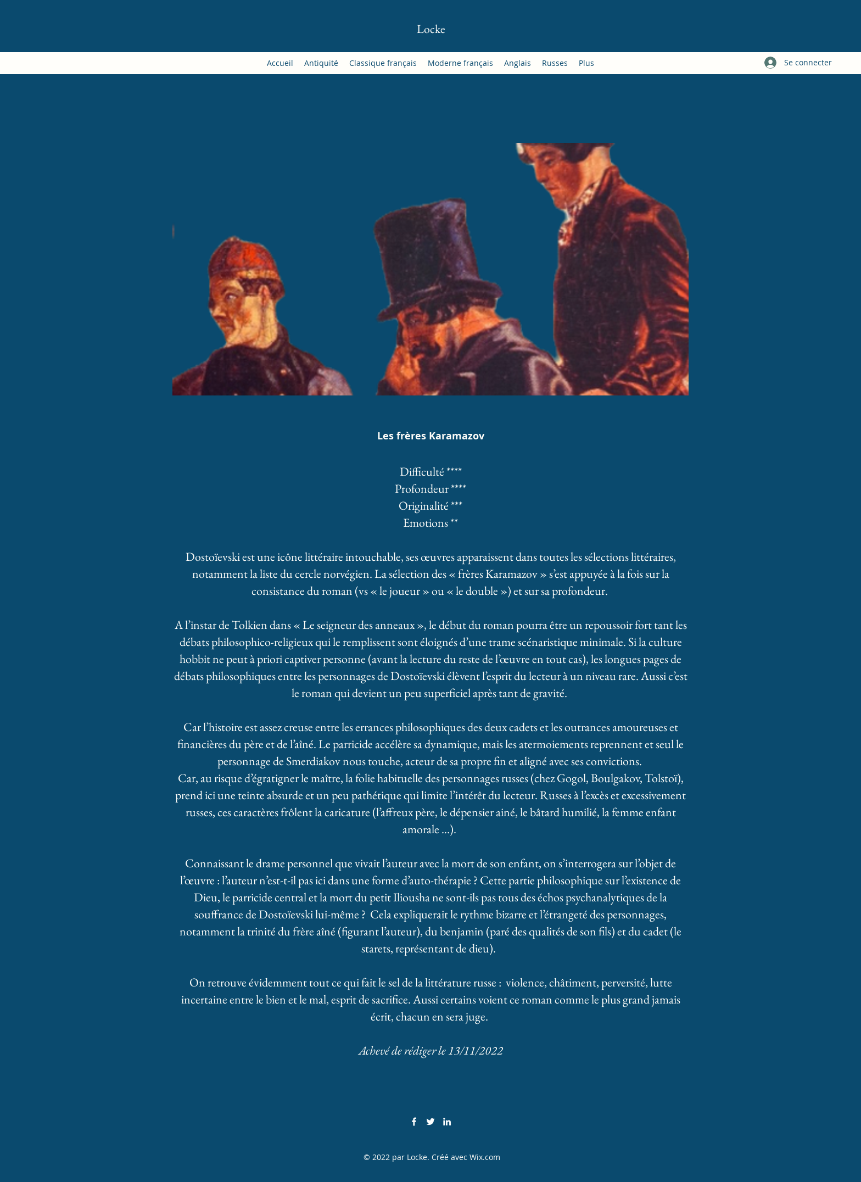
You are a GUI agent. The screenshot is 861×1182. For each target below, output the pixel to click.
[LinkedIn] (446, 1121)
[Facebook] (414, 1121)
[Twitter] (430, 1121)
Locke (431, 29)
